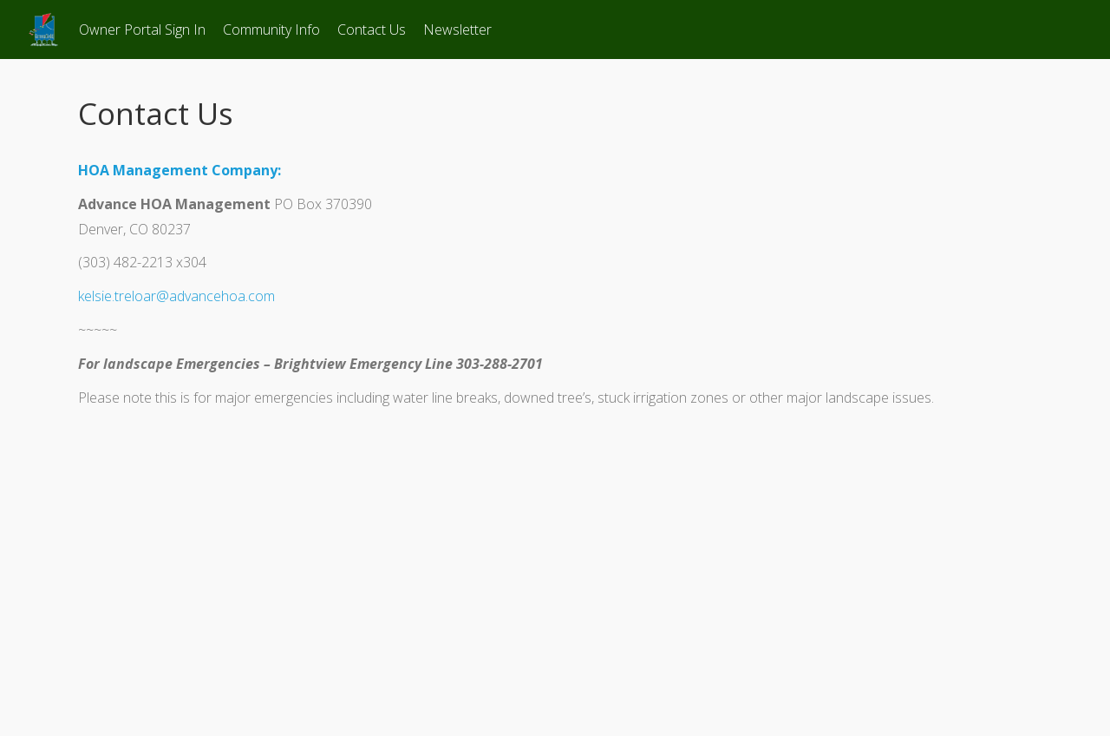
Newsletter (457, 29)
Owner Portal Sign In (142, 29)
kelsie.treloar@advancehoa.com (176, 296)
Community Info (271, 29)
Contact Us (371, 29)
